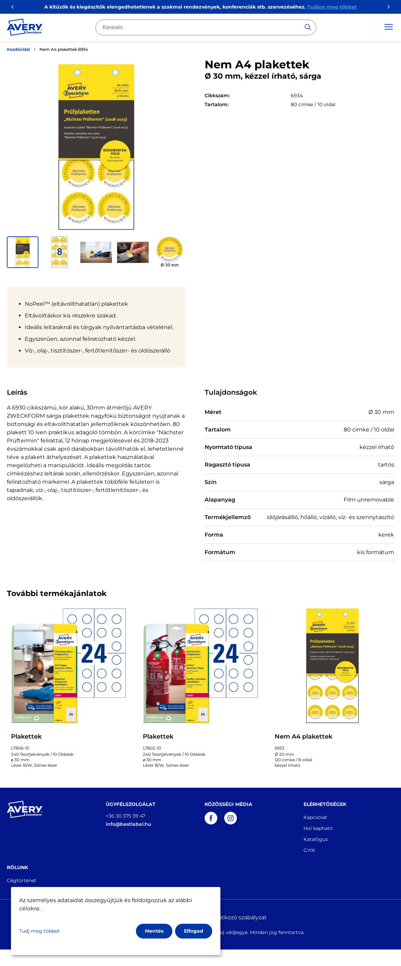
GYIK (309, 850)
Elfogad (193, 931)
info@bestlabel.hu (128, 824)
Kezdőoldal (18, 49)
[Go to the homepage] (25, 28)
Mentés (154, 931)
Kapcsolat (315, 817)
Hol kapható (318, 828)
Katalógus (315, 839)
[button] (22, 252)
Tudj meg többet (39, 931)
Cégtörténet (21, 880)
